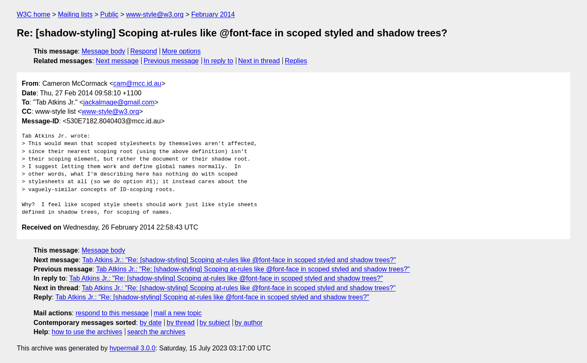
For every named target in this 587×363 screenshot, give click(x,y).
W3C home (33, 14)
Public (109, 14)
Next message (117, 60)
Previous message (171, 60)
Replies (296, 60)
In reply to (218, 60)
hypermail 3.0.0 (132, 348)
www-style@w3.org (155, 14)
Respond (143, 51)
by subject (214, 322)
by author (249, 322)
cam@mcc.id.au (137, 83)
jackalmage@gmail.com (119, 102)
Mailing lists (75, 14)
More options (181, 51)
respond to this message (111, 313)
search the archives (156, 331)
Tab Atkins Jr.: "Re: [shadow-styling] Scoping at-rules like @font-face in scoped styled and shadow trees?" (239, 259)
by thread (181, 322)
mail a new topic (178, 313)
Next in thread (259, 60)
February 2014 (213, 14)
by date (150, 322)
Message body (103, 51)
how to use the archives (87, 331)
